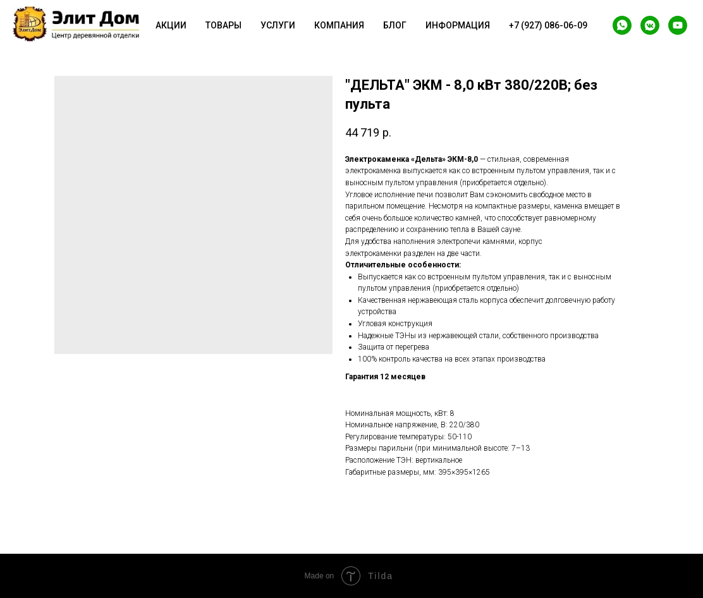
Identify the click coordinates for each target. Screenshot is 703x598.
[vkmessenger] (649, 25)
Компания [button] (339, 25)
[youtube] (677, 25)
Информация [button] (457, 25)
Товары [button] (223, 25)
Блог (395, 25)
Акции (171, 25)
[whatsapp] (622, 25)
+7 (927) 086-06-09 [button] (548, 25)
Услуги (277, 25)
